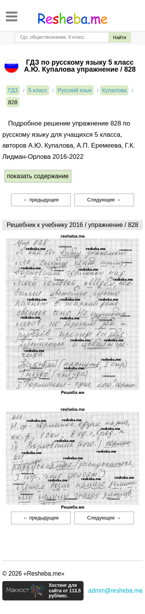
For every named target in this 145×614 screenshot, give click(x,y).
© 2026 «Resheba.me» (33, 573)
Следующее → (104, 200)
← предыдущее (40, 200)
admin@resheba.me (115, 590)
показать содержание (38, 176)
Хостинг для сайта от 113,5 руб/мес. (65, 591)
